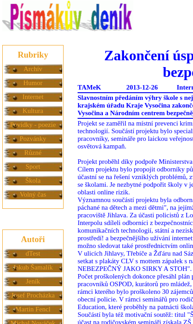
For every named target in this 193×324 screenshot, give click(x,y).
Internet (33, 96)
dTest (33, 253)
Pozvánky (32, 138)
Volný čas (33, 194)
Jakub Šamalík (33, 267)
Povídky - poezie (33, 124)
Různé (32, 152)
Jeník (33, 281)
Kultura (33, 110)
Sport (33, 166)
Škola (33, 180)
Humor (33, 82)
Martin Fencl (33, 309)
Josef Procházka (33, 295)
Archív (32, 68)
